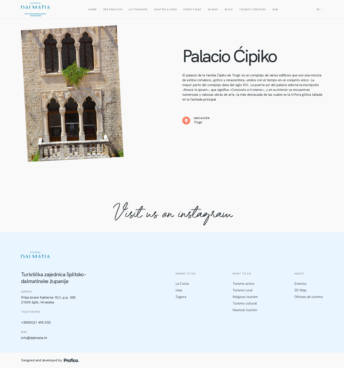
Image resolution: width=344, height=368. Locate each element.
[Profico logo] (71, 360)
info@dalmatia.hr (34, 338)
